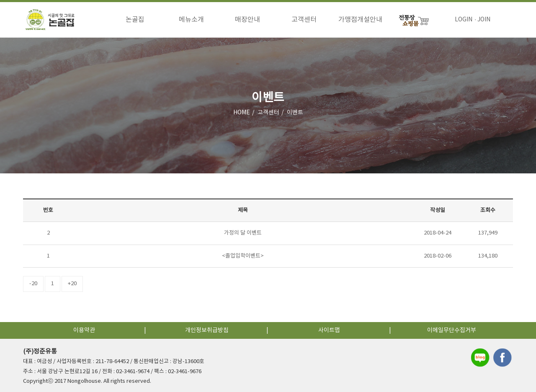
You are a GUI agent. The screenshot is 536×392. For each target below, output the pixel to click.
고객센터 (304, 19)
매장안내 (247, 19)
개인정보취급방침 (207, 330)
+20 (72, 284)
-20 (33, 284)
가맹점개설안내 (360, 19)
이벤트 (295, 112)
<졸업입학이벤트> (243, 256)
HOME (241, 112)
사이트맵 (329, 330)
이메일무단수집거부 (451, 330)
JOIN (483, 19)
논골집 (135, 19)
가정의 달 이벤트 (243, 233)
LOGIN (463, 19)
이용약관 (84, 330)
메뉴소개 (191, 19)
